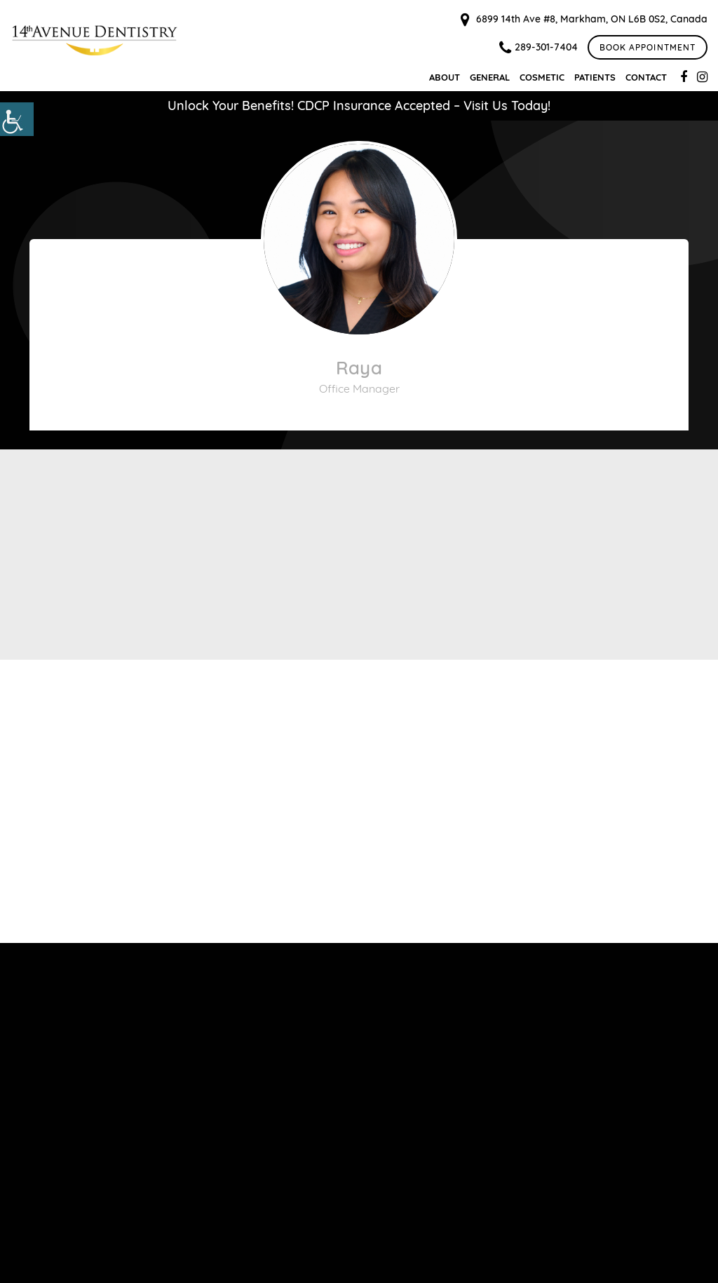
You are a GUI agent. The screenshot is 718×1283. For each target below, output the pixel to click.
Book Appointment (648, 47)
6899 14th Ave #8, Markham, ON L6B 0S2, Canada (584, 19)
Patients (595, 77)
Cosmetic (542, 77)
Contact (646, 77)
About (444, 77)
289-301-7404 (538, 47)
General (490, 77)
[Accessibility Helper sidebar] (17, 119)
